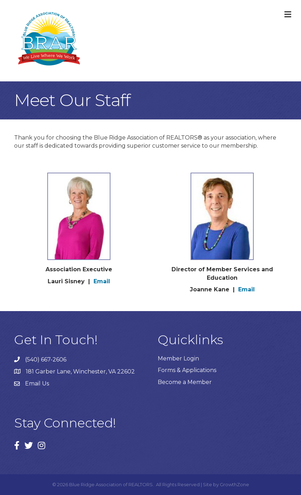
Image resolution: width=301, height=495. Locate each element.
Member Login (178, 358)
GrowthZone (234, 484)
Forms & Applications (187, 370)
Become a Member (185, 382)
